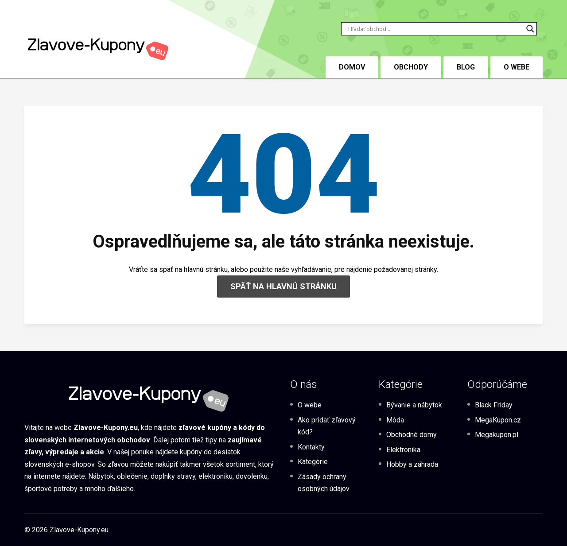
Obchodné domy (411, 434)
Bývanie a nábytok (414, 405)
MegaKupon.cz (498, 420)
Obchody (411, 67)
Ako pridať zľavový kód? (327, 426)
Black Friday (494, 405)
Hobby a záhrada (412, 464)
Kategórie (313, 461)
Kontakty (311, 447)
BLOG (466, 67)
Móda (395, 420)
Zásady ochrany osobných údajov (324, 482)
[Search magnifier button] (530, 29)
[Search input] (435, 29)
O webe (516, 67)
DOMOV (352, 67)
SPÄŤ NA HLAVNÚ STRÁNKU (283, 286)
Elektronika (403, 449)
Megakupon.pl (496, 434)
